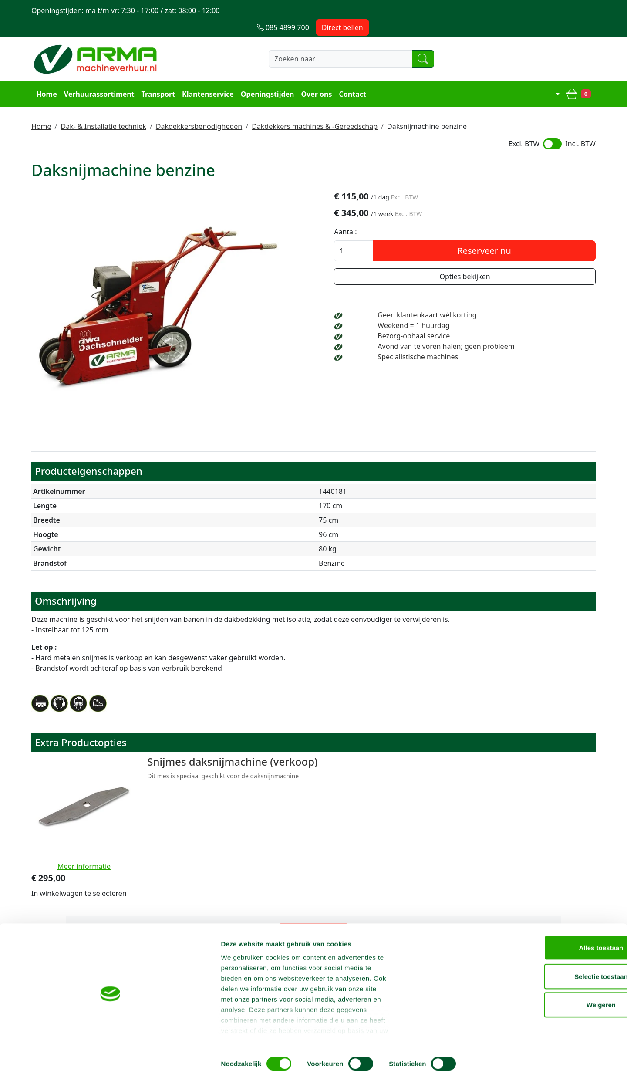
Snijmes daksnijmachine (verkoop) (212, 745)
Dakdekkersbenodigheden (199, 108)
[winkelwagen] (580, 77)
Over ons (315, 76)
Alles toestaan (554, 959)
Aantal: (426, 216)
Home (45, 76)
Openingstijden (266, 76)
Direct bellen (569, 10)
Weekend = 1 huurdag (480, 309)
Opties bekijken (505, 261)
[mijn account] (552, 77)
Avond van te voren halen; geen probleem (513, 330)
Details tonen (470, 1056)
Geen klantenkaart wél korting (494, 299)
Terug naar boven (313, 868)
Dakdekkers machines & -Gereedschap (315, 108)
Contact (350, 76)
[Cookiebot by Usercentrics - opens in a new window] (56, 1057)
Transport (157, 76)
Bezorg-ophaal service (481, 320)
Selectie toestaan (554, 988)
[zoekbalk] (324, 42)
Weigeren (554, 1016)
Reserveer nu (525, 235)
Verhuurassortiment (97, 76)
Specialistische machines (485, 341)
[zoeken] (411, 42)
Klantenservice (207, 76)
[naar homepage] (96, 42)
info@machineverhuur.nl (536, 895)
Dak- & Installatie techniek (103, 108)
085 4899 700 (415, 895)
